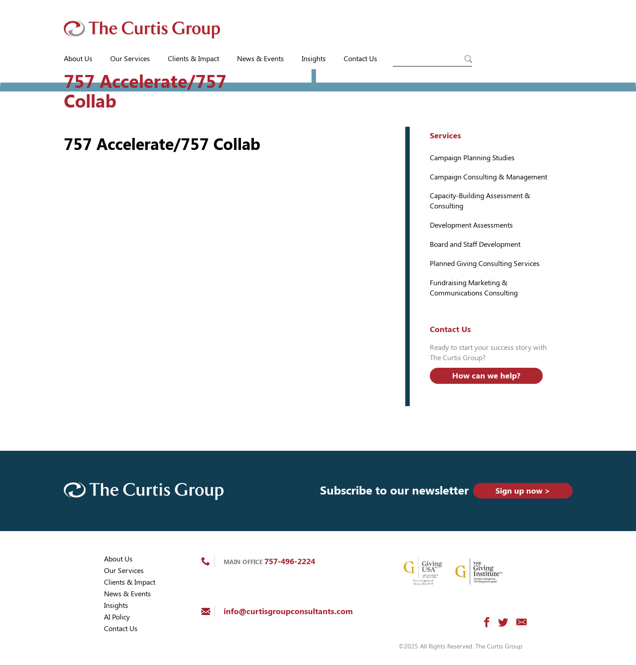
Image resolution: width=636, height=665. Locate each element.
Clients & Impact (193, 58)
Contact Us (360, 58)
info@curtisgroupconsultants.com (288, 611)
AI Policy (117, 617)
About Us (78, 58)
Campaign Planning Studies (472, 158)
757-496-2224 (289, 561)
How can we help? (486, 375)
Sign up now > (522, 490)
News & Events (260, 58)
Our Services (130, 58)
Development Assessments (471, 225)
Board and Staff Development (475, 244)
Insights (314, 58)
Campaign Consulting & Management (488, 177)
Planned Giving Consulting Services (485, 263)
